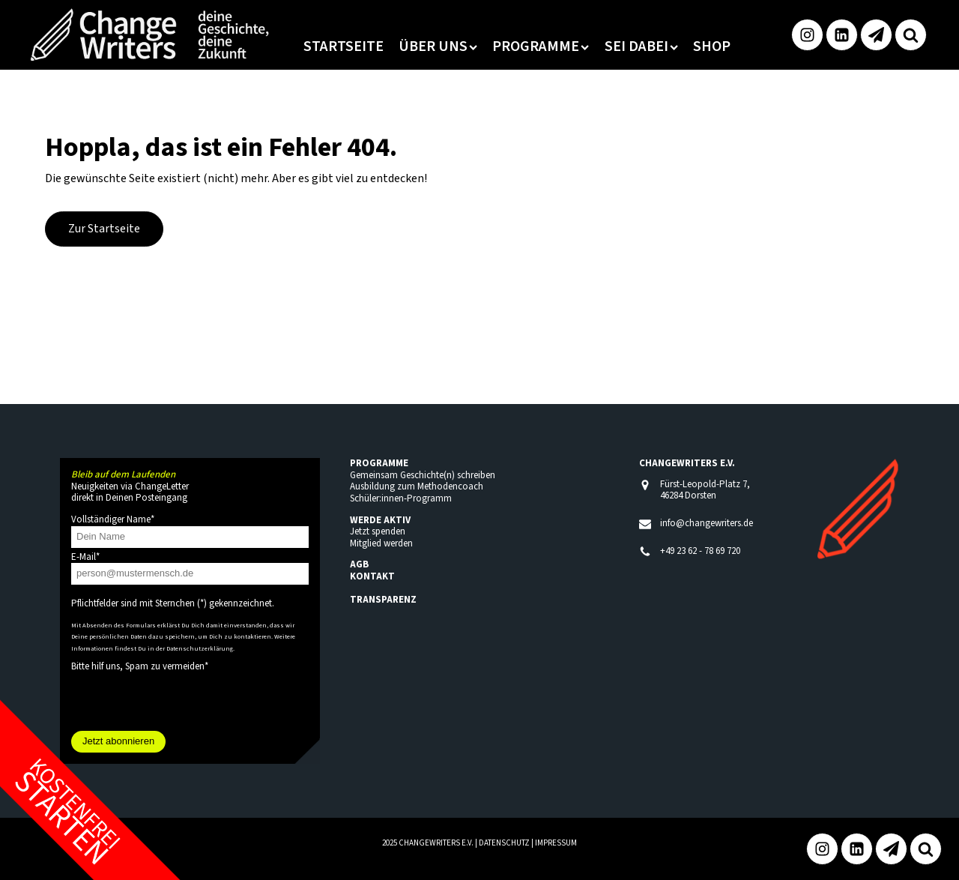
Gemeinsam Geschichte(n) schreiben (422, 475)
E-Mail (85, 557)
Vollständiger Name (112, 519)
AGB (359, 564)
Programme (540, 46)
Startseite (343, 46)
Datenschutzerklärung (199, 648)
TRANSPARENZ (383, 599)
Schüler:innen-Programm (401, 498)
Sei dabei (641, 46)
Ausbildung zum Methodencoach (416, 486)
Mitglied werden (381, 543)
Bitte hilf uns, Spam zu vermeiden (139, 666)
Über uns (438, 46)
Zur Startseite (104, 228)
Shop (711, 46)
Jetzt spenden (377, 531)
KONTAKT (372, 576)
